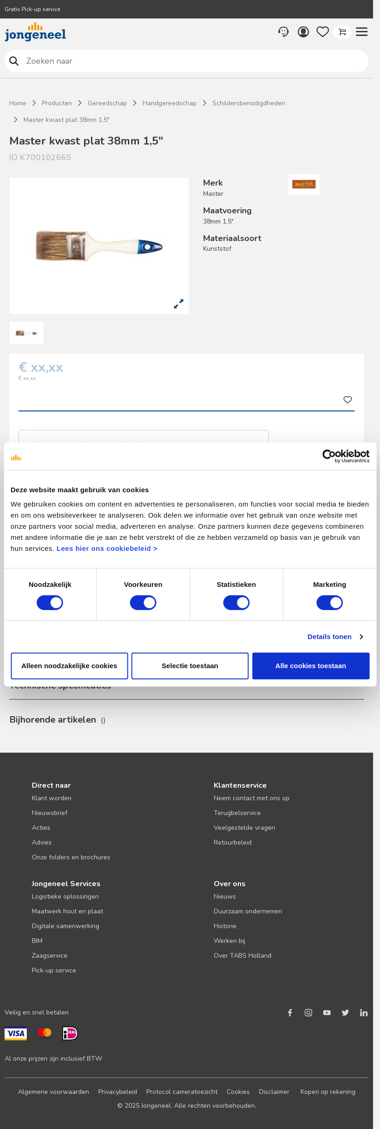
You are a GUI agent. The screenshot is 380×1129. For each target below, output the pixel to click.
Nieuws (225, 896)
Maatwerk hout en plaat (67, 911)
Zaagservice (49, 955)
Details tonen (329, 636)
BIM (37, 940)
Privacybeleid (117, 1091)
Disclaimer (274, 1091)
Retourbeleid (233, 842)
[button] (361, 32)
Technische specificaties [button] (60, 685)
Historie (225, 926)
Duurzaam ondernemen (248, 911)
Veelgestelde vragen (244, 827)
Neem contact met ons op (252, 798)
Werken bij (229, 940)
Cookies (238, 1091)
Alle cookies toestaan (310, 666)
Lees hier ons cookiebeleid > (107, 548)
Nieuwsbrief (49, 813)
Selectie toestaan (190, 666)
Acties (41, 827)
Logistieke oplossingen (65, 896)
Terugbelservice (237, 813)
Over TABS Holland (242, 955)
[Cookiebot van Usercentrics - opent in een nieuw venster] (329, 456)
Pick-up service (54, 970)
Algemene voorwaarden (53, 1091)
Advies (42, 842)
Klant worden (52, 798)
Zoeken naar (14, 60)
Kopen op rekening (328, 1091)
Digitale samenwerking (65, 926)
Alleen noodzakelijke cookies (69, 666)
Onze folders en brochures (71, 857)
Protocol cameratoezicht (181, 1091)
